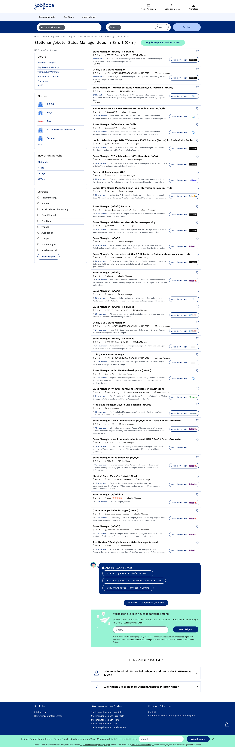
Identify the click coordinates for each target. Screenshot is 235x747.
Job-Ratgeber (40, 712)
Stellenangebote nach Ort (104, 723)
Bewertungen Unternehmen (48, 715)
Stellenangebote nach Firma (105, 719)
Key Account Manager (48, 67)
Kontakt (152, 712)
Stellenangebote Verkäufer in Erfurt (128, 573)
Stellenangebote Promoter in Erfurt (128, 587)
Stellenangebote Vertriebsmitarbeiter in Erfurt (134, 580)
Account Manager (46, 62)
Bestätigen (48, 256)
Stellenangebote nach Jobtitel (106, 712)
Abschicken (198, 739)
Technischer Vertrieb (48, 71)
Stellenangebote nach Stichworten (108, 727)
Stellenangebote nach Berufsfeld (107, 715)
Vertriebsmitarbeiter (48, 76)
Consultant (43, 81)
